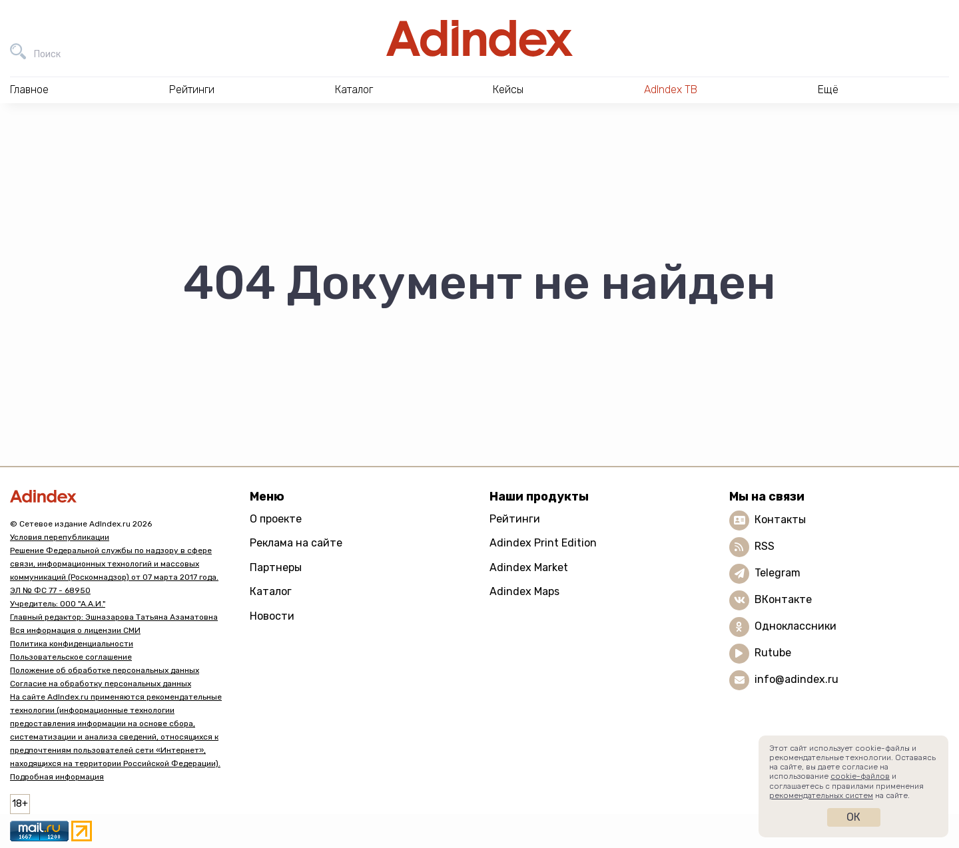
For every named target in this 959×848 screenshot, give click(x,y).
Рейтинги (514, 519)
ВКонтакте (783, 599)
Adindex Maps (524, 591)
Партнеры (276, 567)
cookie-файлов (860, 776)
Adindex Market (528, 567)
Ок (853, 817)
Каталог (271, 591)
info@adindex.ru (796, 679)
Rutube (773, 652)
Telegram (777, 572)
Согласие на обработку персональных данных (100, 683)
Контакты (780, 519)
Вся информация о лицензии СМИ (75, 630)
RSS (765, 546)
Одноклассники (795, 626)
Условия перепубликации (59, 537)
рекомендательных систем (821, 795)
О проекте (276, 519)
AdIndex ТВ (670, 89)
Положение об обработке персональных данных (104, 670)
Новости (272, 616)
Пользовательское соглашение (71, 657)
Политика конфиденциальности (71, 643)
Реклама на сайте (296, 542)
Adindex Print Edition (543, 542)
